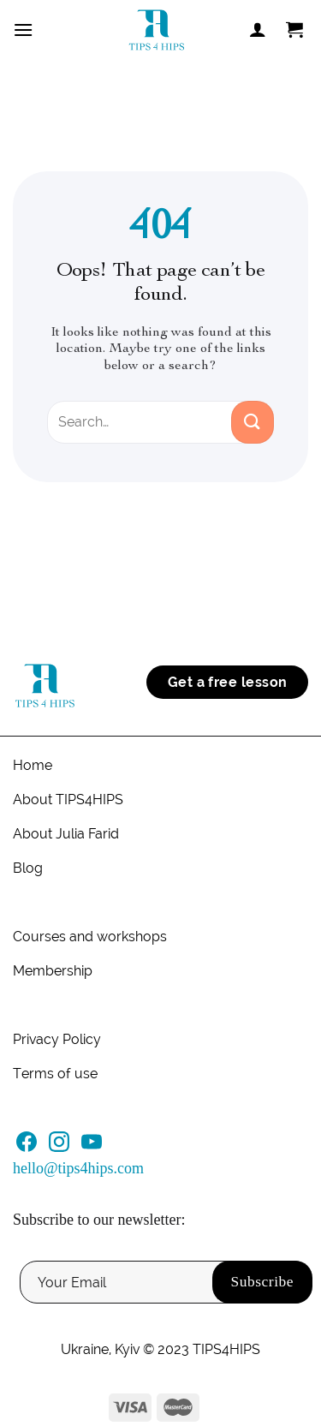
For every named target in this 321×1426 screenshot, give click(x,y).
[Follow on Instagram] (59, 1147)
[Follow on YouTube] (91, 1147)
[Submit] (252, 422)
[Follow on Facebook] (26, 1147)
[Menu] (23, 30)
